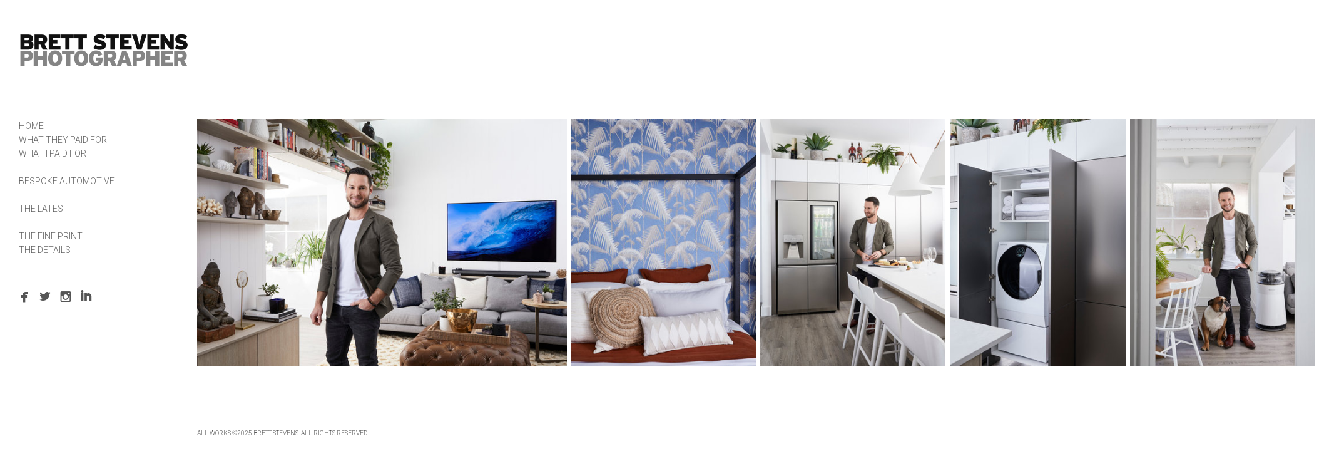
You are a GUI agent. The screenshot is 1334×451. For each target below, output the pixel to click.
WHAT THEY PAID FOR (63, 140)
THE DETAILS (45, 250)
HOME (31, 126)
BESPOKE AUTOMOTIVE (67, 181)
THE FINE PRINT (51, 236)
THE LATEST (44, 209)
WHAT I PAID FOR (52, 153)
